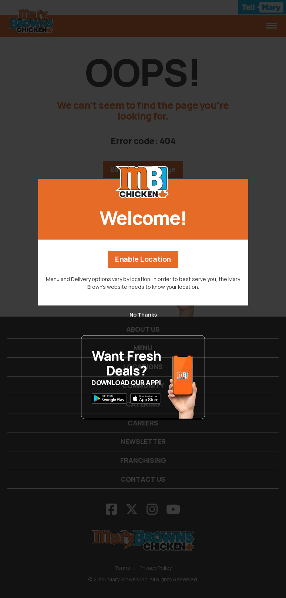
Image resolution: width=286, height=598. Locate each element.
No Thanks (143, 314)
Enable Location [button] (143, 259)
